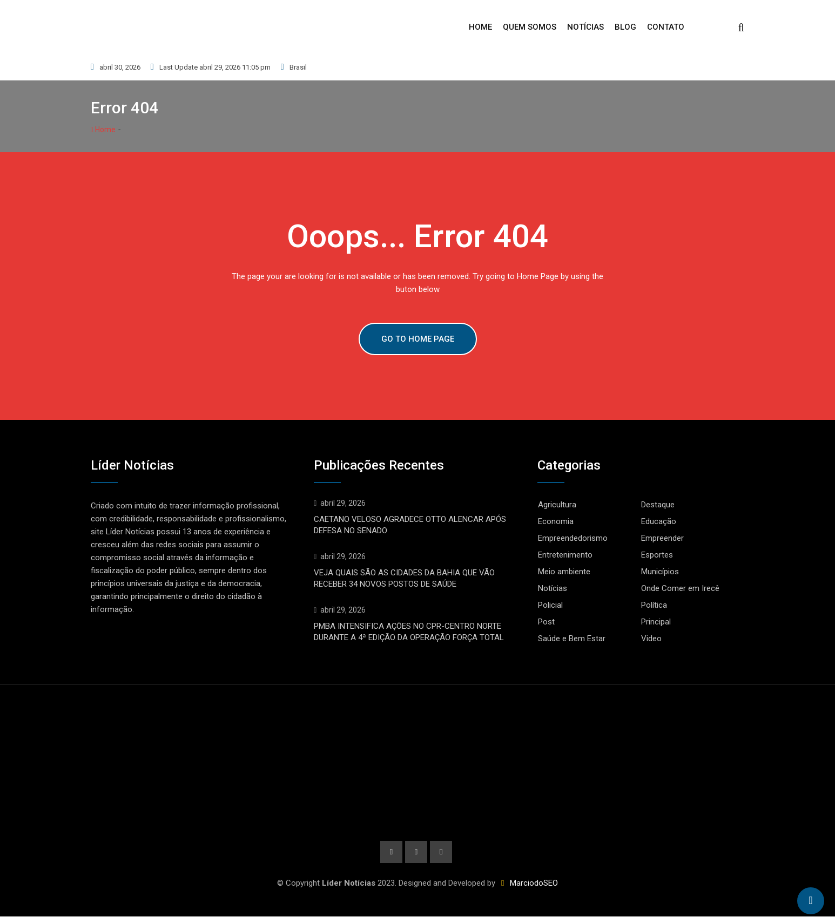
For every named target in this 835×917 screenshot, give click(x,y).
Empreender (662, 538)
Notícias (585, 27)
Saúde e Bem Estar (571, 638)
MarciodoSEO (533, 883)
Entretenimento (565, 555)
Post (546, 622)
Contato (665, 27)
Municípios (660, 571)
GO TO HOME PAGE (417, 339)
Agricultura (557, 505)
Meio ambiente (564, 571)
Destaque (658, 505)
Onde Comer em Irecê (680, 588)
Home (480, 27)
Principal (656, 622)
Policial (550, 605)
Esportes (657, 555)
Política (654, 605)
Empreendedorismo (573, 538)
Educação (658, 521)
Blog (625, 27)
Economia (556, 521)
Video (651, 638)
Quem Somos (529, 27)
